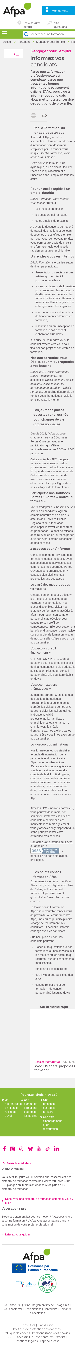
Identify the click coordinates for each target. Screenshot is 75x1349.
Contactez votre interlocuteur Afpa (51, 842)
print (34, 116)
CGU (11, 1337)
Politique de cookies (17, 1333)
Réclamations (32, 1309)
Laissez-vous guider (17, 1234)
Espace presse (49, 1341)
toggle (12, 55)
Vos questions (60, 23)
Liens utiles (28, 1325)
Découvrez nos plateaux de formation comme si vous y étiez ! (39, 1200)
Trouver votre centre (31, 23)
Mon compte (60, 10)
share (45, 116)
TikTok (47, 1148)
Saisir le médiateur (19, 1163)
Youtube (39, 1148)
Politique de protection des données (37, 1329)
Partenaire (24, 41)
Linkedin (56, 1148)
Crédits (60, 1337)
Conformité (50, 1309)
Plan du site (45, 1325)
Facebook (4, 1148)
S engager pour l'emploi (51, 41)
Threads (21, 1148)
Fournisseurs (12, 1305)
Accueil (8, 41)
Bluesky (30, 1148)
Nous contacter (12, 1309)
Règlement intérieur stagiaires (50, 1305)
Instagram (12, 1148)
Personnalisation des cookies (51, 1333)
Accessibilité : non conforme (35, 1337)
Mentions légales (27, 1341)
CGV (27, 1305)
